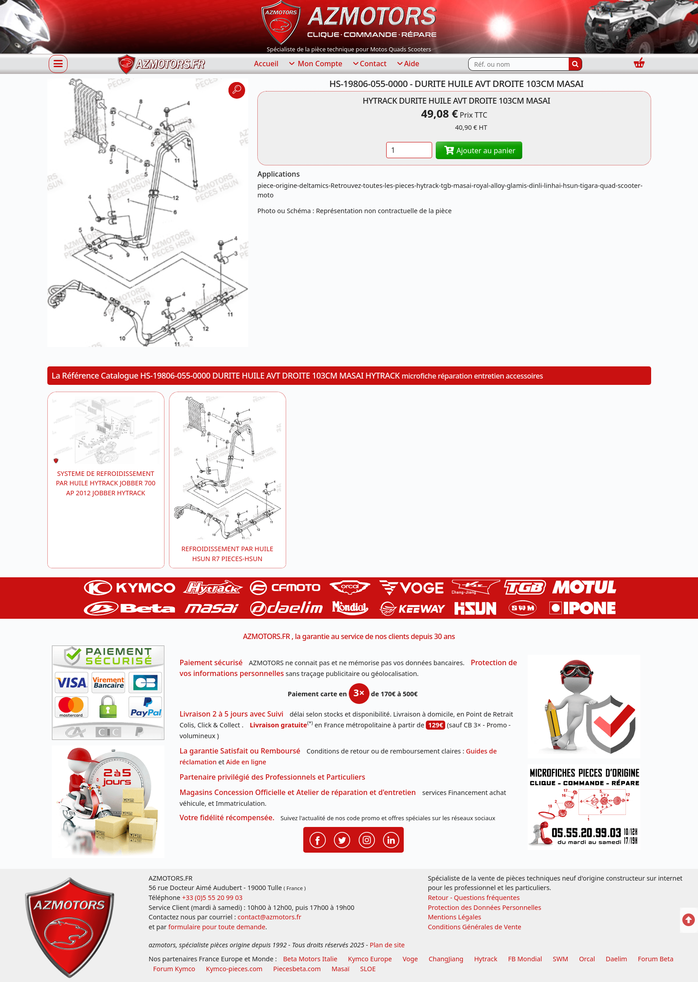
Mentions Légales (454, 917)
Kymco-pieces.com (234, 968)
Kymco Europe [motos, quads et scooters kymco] (370, 959)
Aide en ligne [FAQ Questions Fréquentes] (246, 762)
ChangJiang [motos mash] (446, 959)
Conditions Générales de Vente (474, 927)
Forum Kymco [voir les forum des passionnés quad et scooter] (174, 968)
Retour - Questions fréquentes (474, 897)
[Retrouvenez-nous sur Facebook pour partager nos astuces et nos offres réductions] (318, 839)
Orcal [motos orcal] (587, 959)
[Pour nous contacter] (587, 809)
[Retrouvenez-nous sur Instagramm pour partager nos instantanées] (367, 839)
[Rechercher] (575, 64)
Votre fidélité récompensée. (227, 817)
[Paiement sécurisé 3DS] (111, 695)
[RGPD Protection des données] (587, 709)
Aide (408, 64)
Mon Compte (314, 64)
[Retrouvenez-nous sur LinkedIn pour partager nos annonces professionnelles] (391, 839)
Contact (369, 64)
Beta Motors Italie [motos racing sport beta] (310, 959)
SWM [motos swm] (560, 959)
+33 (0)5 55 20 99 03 (212, 897)
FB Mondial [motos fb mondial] (525, 959)
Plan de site (387, 945)
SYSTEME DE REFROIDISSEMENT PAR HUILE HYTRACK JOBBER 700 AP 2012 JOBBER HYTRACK (105, 483)
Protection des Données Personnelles (484, 907)
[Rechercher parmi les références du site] (518, 64)
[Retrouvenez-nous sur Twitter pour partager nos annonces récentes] (342, 839)
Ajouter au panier (479, 150)
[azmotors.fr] (161, 64)
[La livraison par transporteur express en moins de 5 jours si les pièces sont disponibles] (111, 804)
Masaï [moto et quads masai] (341, 968)
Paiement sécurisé (211, 662)
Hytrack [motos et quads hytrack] (485, 959)
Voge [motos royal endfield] (410, 959)
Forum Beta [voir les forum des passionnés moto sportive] (656, 959)
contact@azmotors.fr (269, 917)
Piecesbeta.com (297, 968)
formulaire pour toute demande (216, 927)
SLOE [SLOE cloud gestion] (367, 968)
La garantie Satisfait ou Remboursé (240, 751)
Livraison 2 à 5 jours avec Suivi (231, 714)
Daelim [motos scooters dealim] (616, 959)
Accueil (266, 64)
